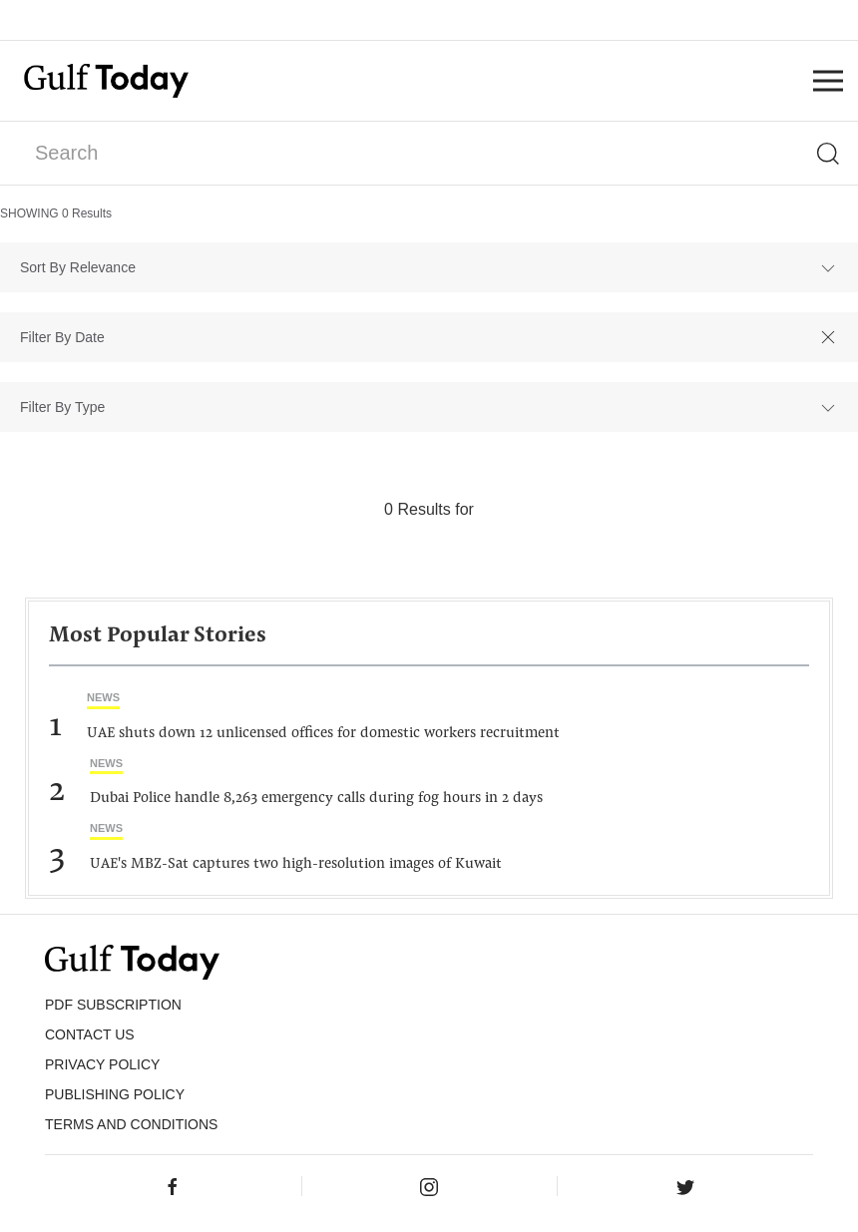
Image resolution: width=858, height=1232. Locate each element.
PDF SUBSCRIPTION (113, 1005)
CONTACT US (90, 1034)
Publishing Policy (115, 1094)
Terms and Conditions (131, 1124)
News (103, 697)
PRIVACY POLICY (102, 1064)
